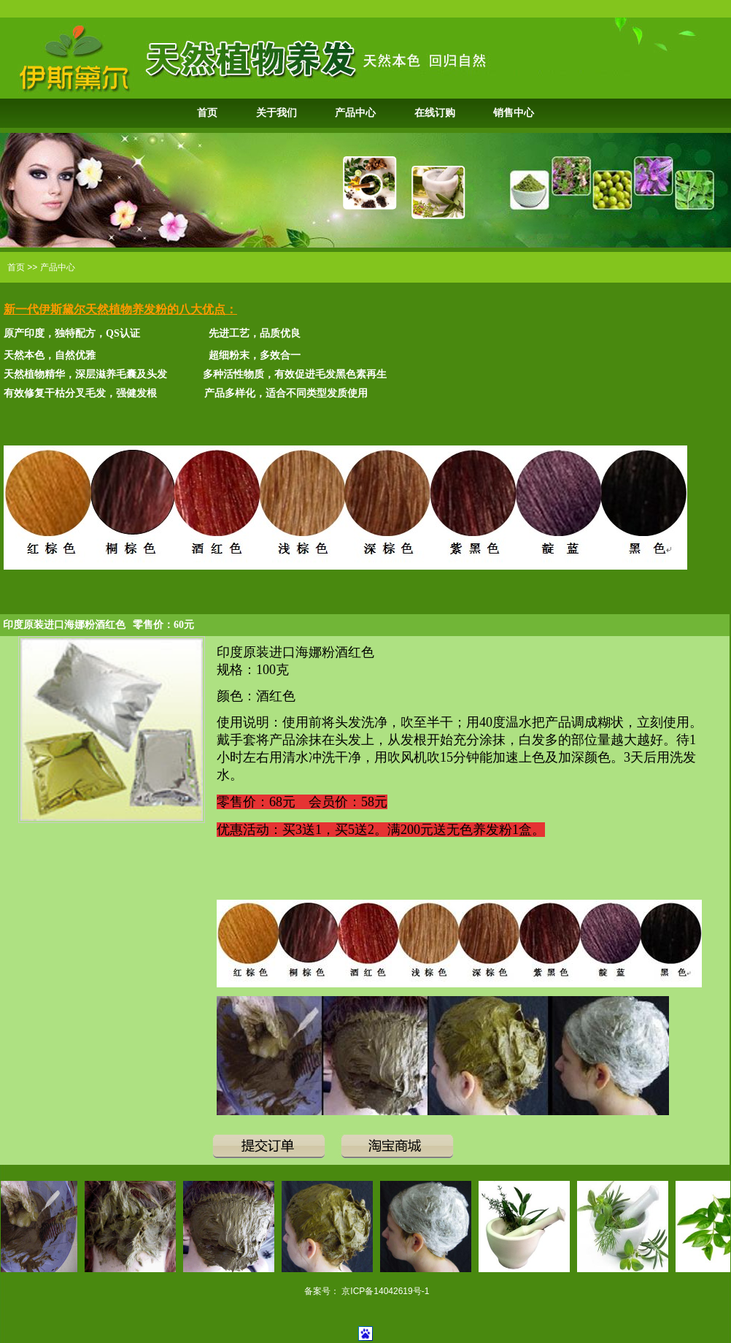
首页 (207, 112)
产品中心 (355, 112)
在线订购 (434, 112)
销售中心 (513, 112)
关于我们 (276, 112)
